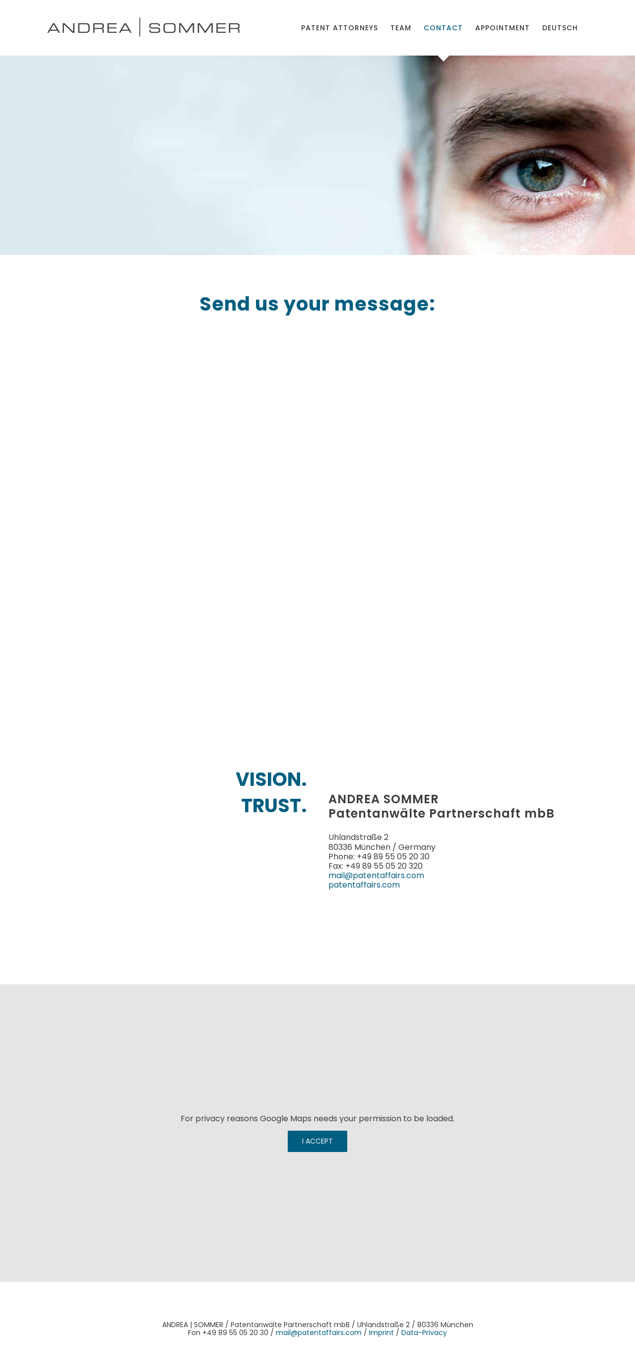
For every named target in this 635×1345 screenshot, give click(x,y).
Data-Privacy (424, 1333)
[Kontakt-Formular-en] (315, 520)
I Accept (317, 1141)
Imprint (381, 1333)
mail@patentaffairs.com (376, 875)
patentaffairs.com (364, 885)
